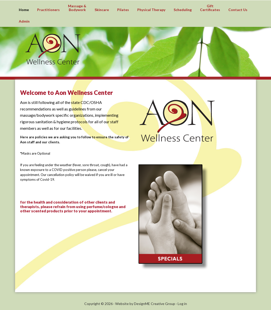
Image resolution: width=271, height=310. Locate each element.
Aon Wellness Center (145, 55)
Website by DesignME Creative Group (145, 303)
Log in (182, 303)
